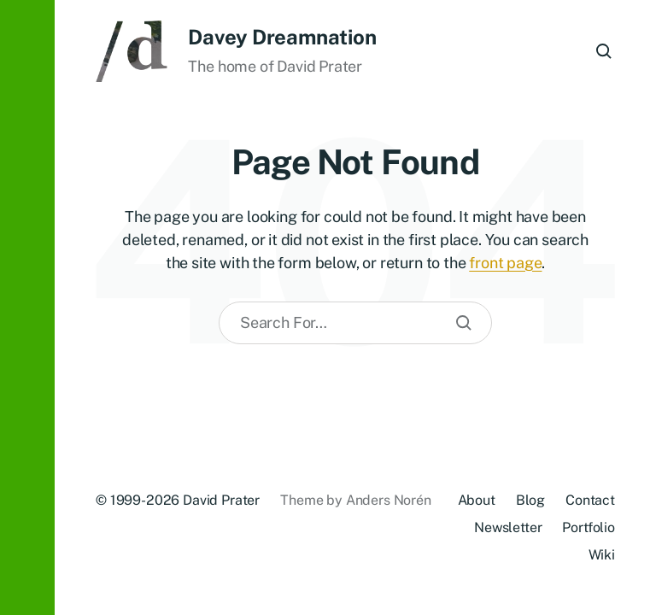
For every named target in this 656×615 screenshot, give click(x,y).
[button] (27, 307)
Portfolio (588, 527)
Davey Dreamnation (282, 36)
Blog (530, 500)
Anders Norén (388, 500)
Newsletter (508, 527)
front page (505, 263)
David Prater (221, 500)
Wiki (602, 555)
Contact (590, 500)
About (476, 500)
